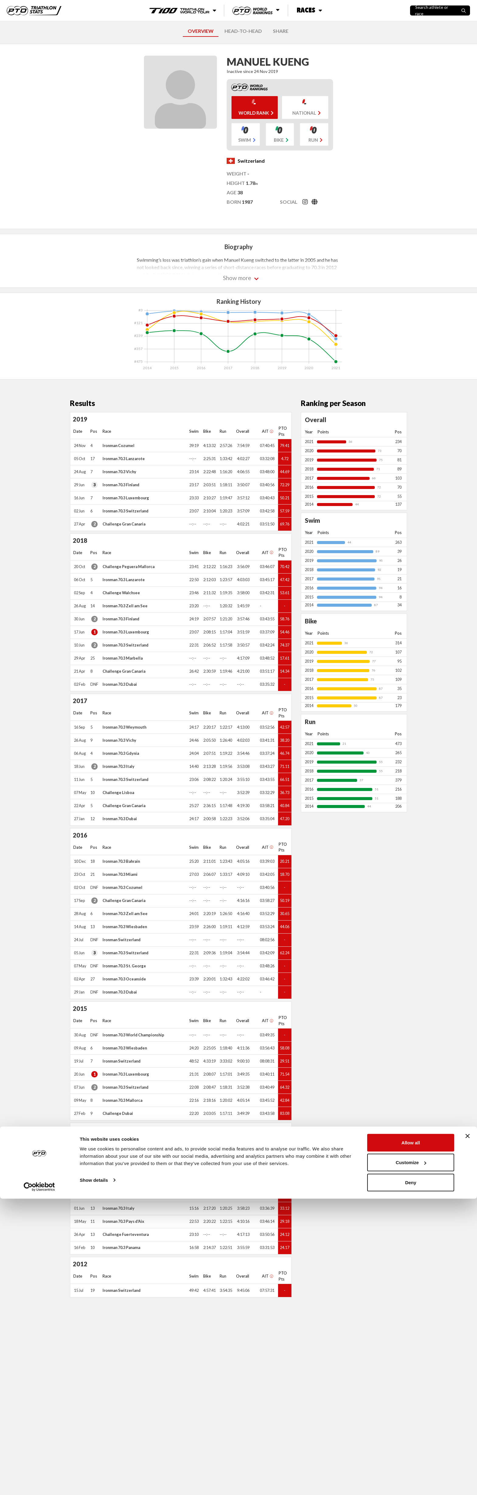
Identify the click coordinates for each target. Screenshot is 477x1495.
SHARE (280, 31)
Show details (94, 1476)
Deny (410, 1478)
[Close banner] (467, 1432)
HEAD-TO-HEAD (243, 31)
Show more (237, 277)
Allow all (411, 1438)
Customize (411, 1459)
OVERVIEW (201, 31)
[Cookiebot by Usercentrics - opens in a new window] (39, 1483)
